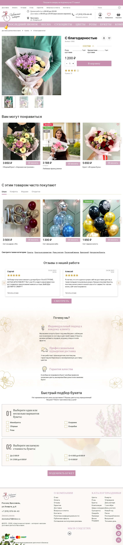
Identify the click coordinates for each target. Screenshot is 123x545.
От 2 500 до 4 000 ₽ (18, 459)
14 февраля (109, 500)
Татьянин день (110, 521)
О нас (31, 7)
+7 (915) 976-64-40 (84, 14)
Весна (46, 24)
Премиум (95, 516)
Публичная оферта (61, 519)
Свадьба (95, 513)
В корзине (73, 422)
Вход (100, 15)
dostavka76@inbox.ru (11, 519)
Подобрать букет (61, 473)
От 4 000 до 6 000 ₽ (77, 456)
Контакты (66, 7)
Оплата (14, 7)
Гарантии (40, 7)
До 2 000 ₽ (14, 456)
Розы (93, 24)
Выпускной (84, 252)
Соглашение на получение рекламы (68, 521)
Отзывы (23, 7)
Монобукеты (15, 422)
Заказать (33, 163)
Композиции (97, 505)
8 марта (108, 497)
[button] (120, 140)
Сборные (14, 426)
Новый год (109, 511)
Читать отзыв (12, 293)
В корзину (94, 63)
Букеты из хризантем (43, 252)
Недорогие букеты (97, 252)
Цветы (81, 24)
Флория (6, 542)
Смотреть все (61, 301)
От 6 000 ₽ (73, 459)
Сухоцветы (63, 24)
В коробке (73, 426)
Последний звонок (22, 25)
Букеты (105, 24)
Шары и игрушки (98, 508)
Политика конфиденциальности (66, 516)
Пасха (107, 513)
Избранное (108, 15)
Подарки (95, 521)
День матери (110, 503)
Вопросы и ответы (53, 7)
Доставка (5, 7)
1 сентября (109, 505)
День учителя (58, 252)
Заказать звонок (82, 17)
